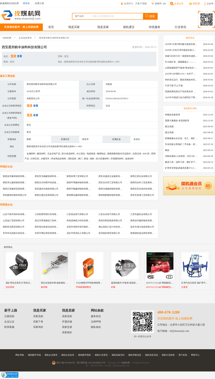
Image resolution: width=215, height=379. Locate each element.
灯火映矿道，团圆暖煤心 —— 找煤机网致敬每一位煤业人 (181, 62)
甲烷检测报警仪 (83, 287)
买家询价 (38, 327)
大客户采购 (141, 3)
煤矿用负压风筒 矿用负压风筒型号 (22, 283)
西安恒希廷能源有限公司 (110, 220)
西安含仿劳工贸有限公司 (110, 182)
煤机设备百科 (118, 355)
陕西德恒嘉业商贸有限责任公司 (145, 233)
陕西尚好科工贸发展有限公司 (144, 182)
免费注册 (39, 3)
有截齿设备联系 (172, 114)
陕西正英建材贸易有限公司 (16, 189)
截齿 (167, 150)
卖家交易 (67, 327)
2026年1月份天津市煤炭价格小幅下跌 (181, 50)
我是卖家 (103, 27)
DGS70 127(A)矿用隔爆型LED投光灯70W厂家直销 (170, 283)
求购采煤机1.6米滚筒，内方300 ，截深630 (181, 156)
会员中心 (126, 3)
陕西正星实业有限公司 (141, 176)
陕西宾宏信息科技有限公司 (143, 189)
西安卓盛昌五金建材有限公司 (112, 176)
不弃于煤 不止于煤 (174, 85)
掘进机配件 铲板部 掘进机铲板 (125, 283)
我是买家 (74, 27)
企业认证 (9, 321)
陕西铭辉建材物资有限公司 (111, 195)
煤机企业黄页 (51, 355)
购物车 (156, 3)
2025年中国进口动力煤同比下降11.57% (181, 97)
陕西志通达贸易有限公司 (46, 195)
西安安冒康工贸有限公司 (142, 195)
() (164, 3)
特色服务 (154, 27)
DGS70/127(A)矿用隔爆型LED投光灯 (160, 287)
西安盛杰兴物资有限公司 (46, 189)
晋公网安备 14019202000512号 (91, 362)
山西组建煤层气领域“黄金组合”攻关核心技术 (181, 68)
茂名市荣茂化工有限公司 (78, 233)
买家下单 (38, 321)
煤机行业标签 (168, 355)
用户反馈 (182, 355)
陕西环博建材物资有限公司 (79, 182)
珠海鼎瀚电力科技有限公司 (79, 220)
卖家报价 (67, 332)
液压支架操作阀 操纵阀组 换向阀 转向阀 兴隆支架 (64, 283)
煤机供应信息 (151, 355)
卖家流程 (67, 316)
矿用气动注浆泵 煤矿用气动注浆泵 (197, 283)
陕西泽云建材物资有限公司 (16, 182)
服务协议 (96, 316)
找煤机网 (7, 38)
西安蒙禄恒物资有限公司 (15, 195)
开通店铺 (67, 321)
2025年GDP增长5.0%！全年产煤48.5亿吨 (181, 73)
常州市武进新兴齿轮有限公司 (17, 233)
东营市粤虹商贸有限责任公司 (49, 233)
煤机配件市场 (34, 355)
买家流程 (38, 316)
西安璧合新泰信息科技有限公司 (50, 227)
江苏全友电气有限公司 (109, 214)
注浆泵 (184, 287)
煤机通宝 (129, 27)
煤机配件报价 (84, 355)
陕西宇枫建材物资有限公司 (79, 189)
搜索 (150, 16)
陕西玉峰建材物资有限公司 (111, 189)
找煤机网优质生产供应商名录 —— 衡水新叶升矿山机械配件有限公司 (181, 91)
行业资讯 (180, 27)
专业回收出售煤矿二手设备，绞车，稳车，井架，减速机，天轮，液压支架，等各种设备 (181, 144)
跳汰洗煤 (169, 126)
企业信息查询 (25, 38)
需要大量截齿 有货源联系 (177, 120)
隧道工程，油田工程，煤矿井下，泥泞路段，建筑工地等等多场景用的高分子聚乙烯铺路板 (181, 162)
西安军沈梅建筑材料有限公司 (49, 176)
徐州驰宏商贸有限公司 (109, 233)
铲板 (113, 287)
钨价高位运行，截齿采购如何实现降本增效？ (181, 79)
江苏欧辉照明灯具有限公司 (48, 214)
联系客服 (9, 327)
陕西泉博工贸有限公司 (77, 176)
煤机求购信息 (134, 355)
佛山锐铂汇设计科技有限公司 (112, 227)
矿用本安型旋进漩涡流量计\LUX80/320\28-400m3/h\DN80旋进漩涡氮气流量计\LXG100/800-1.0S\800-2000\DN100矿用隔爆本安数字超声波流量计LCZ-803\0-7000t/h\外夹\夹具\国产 (181, 168)
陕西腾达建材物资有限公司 (79, 195)
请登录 (26, 3)
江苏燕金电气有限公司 (77, 214)
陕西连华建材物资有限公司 (16, 176)
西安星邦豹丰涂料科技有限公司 (54, 38)
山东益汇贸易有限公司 (13, 220)
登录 (13, 56)
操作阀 (44, 287)
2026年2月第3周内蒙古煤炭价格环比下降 (181, 44)
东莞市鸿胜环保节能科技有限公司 (83, 227)
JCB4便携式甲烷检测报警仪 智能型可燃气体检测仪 (100, 283)
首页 (51, 27)
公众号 (211, 3)
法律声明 (96, 321)
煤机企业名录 (67, 355)
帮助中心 (195, 355)
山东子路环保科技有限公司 (16, 214)
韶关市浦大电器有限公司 (142, 227)
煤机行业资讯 (101, 355)
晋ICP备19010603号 (65, 362)
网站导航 (19, 355)
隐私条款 (96, 327)
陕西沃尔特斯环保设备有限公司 (50, 182)
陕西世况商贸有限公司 (13, 227)
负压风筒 (10, 287)
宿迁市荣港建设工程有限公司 (49, 220)
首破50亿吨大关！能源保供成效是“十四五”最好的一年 (181, 56)
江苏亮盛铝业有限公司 (141, 214)
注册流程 (9, 316)
